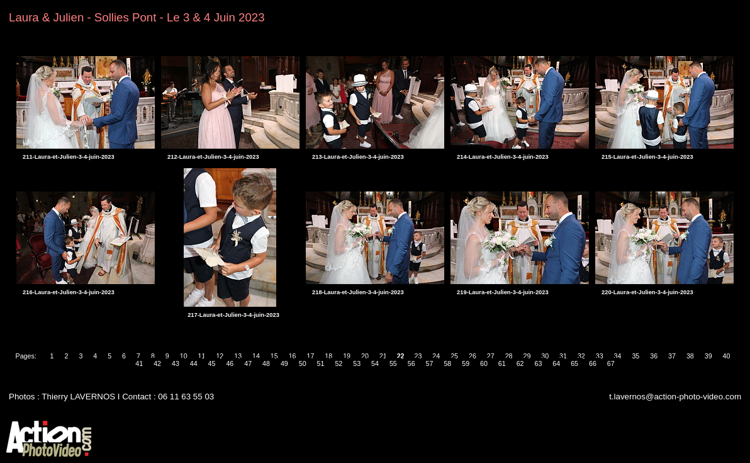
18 (328, 356)
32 (581, 356)
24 (436, 356)
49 (284, 363)
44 (194, 363)
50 (302, 363)
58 (447, 363)
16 (292, 356)
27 (491, 356)
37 (672, 356)
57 (430, 363)
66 (592, 363)
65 (574, 363)
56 (411, 363)
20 (365, 356)
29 (526, 356)
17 (311, 356)
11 (202, 356)
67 (611, 363)
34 (618, 356)
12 (219, 356)
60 (484, 363)
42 (157, 363)
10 (184, 356)
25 (454, 356)
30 (545, 356)
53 (357, 363)
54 (375, 363)
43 (175, 363)
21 (383, 356)
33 (599, 356)
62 (520, 363)
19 (346, 356)
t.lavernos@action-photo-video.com (675, 396)
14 (256, 356)
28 (509, 356)
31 (563, 356)
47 (248, 363)
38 (690, 356)
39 (708, 356)
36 (654, 356)
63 (538, 363)
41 (139, 363)
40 (726, 356)
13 (238, 356)
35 (635, 356)
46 (229, 363)
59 (465, 363)
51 (321, 363)
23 (418, 356)
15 (274, 356)
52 (338, 363)
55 (393, 363)
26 (472, 356)
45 (212, 363)
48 (266, 363)
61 (502, 363)
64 (556, 363)
